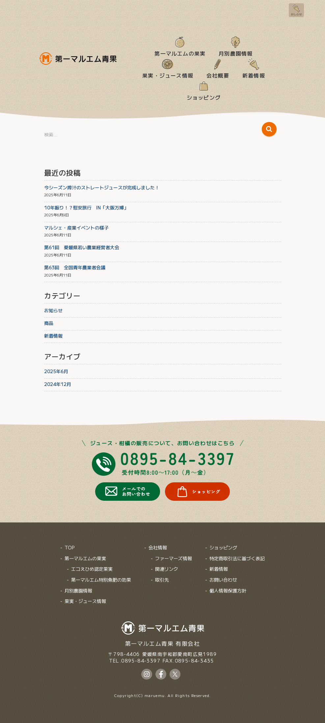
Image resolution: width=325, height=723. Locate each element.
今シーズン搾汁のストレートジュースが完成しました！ (101, 187)
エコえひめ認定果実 (92, 569)
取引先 (162, 579)
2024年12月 (57, 384)
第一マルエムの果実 (179, 53)
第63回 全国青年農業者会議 (74, 267)
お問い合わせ (223, 579)
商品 (48, 323)
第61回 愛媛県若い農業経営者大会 (81, 247)
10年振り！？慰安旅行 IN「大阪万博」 (86, 207)
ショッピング (204, 97)
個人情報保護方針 (227, 590)
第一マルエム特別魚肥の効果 (101, 579)
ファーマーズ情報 (173, 558)
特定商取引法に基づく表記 (237, 558)
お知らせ (53, 310)
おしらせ (296, 14)
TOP (69, 547)
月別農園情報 (236, 53)
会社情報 (158, 547)
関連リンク (166, 569)
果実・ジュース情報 (167, 75)
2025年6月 (56, 371)
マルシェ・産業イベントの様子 (76, 227)
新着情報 (253, 75)
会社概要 (217, 75)
